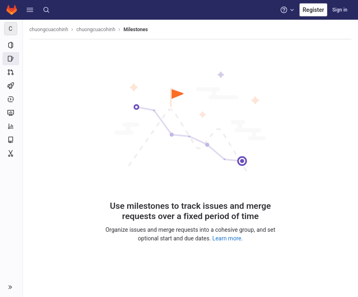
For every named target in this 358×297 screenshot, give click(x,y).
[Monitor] (11, 112)
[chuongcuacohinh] (11, 29)
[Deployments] (11, 99)
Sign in (339, 10)
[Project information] (11, 45)
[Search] (46, 9)
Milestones (136, 29)
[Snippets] (11, 153)
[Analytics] (11, 126)
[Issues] (11, 58)
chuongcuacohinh (48, 29)
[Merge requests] (11, 72)
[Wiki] (11, 139)
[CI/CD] (11, 85)
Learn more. (228, 238)
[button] (29, 9)
